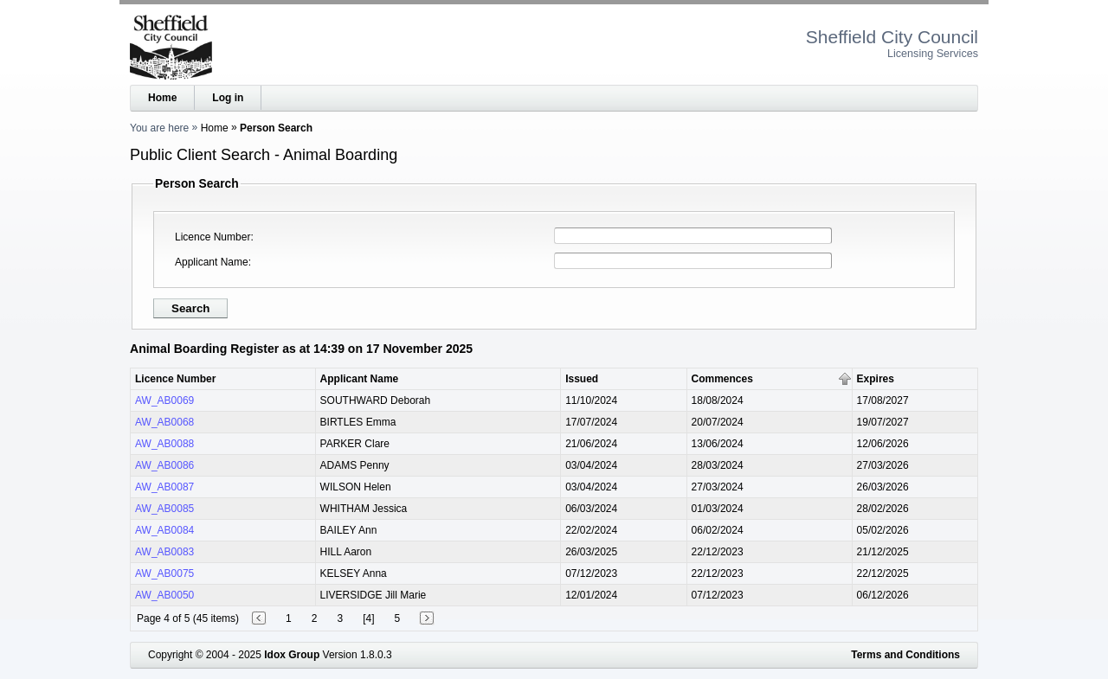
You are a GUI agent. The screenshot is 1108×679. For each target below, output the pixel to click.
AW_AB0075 (164, 573)
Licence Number (212, 237)
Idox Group (291, 655)
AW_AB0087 (164, 487)
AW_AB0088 (164, 444)
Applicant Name (211, 262)
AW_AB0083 (164, 552)
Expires (875, 379)
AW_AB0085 (164, 509)
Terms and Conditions (905, 655)
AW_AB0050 (164, 595)
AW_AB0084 (164, 530)
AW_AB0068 (164, 422)
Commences (722, 379)
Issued (581, 379)
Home (162, 98)
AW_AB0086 (164, 465)
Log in (227, 98)
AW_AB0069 (164, 400)
